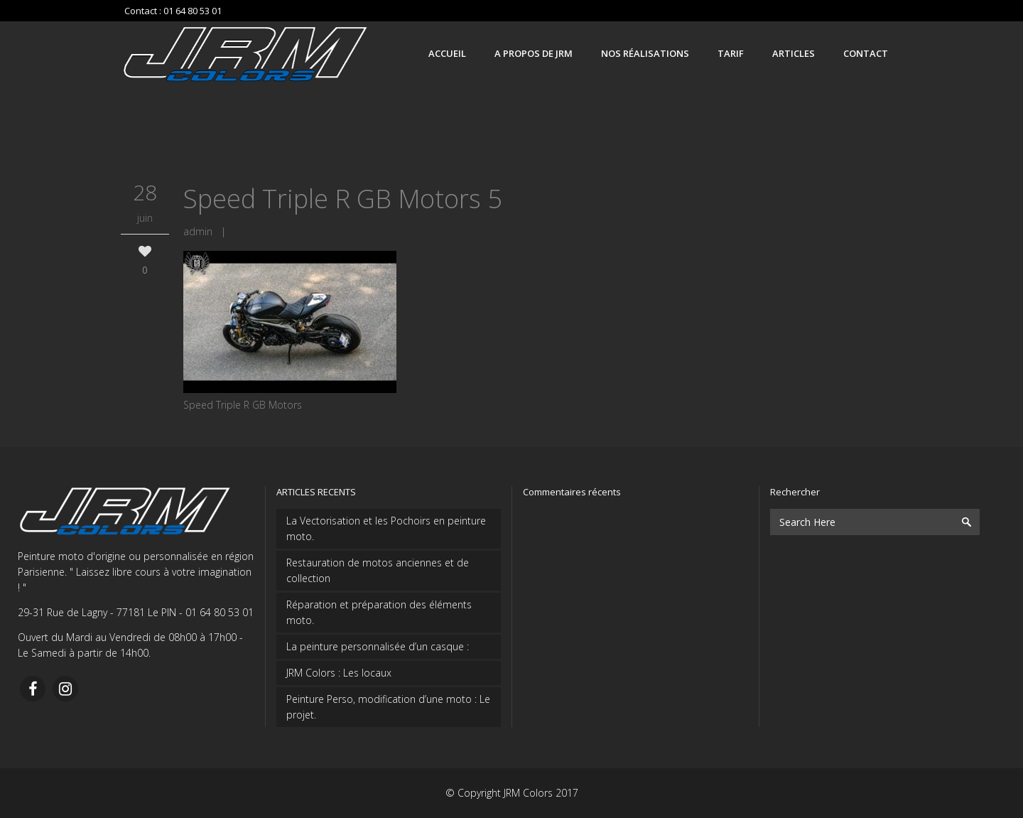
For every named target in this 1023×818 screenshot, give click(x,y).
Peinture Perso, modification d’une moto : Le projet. (388, 706)
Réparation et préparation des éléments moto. (379, 612)
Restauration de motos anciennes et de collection (377, 570)
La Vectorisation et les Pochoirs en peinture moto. (386, 528)
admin (197, 231)
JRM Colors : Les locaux (338, 672)
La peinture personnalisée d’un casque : (377, 646)
